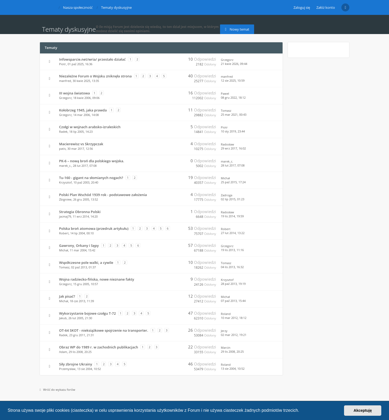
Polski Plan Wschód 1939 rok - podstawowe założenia (103, 194)
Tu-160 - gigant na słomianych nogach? (91, 177)
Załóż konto (325, 7)
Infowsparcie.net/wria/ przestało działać (92, 59)
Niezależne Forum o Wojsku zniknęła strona (95, 76)
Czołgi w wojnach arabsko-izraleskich (90, 126)
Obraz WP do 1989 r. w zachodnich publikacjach (98, 347)
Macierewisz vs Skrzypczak (81, 144)
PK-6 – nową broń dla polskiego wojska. (91, 161)
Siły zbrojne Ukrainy (75, 364)
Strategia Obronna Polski (80, 211)
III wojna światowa (74, 93)
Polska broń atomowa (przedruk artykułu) (94, 228)
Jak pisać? (67, 296)
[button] (301, 411)
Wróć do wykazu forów (57, 390)
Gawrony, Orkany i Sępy (79, 245)
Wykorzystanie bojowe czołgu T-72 (87, 313)
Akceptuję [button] (363, 410)
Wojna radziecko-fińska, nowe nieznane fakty (96, 279)
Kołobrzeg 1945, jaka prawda (83, 110)
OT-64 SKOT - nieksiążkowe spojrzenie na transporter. (103, 330)
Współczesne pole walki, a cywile (86, 262)
